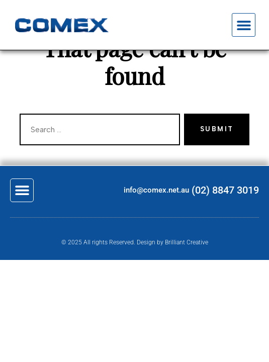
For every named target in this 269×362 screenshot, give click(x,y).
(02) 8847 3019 (225, 190)
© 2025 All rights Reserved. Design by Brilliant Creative (134, 242)
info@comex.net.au (156, 190)
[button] (243, 25)
